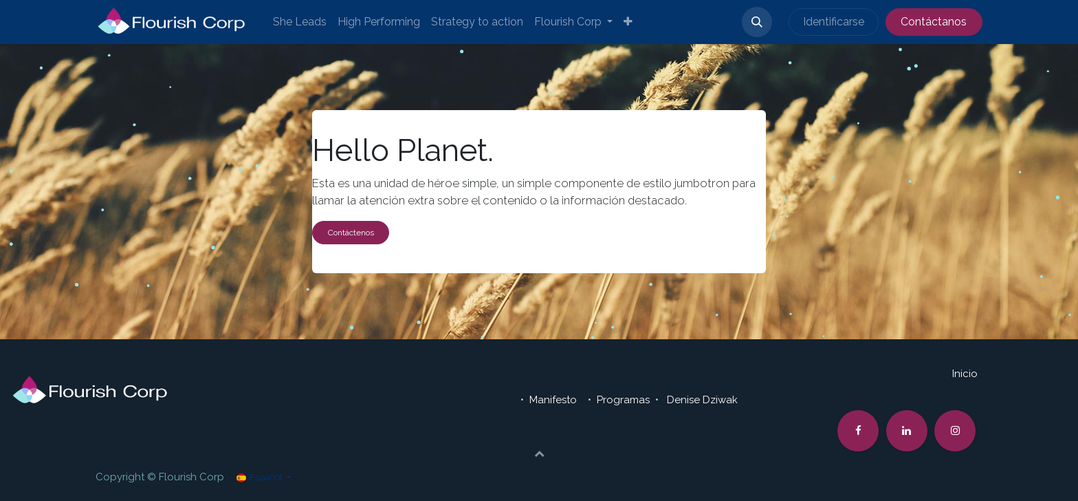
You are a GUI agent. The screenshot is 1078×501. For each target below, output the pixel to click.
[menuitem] (299, 22)
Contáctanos (934, 21)
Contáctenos (351, 232)
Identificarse (833, 21)
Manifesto (554, 400)
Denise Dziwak (702, 400)
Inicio (965, 373)
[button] (757, 22)
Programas (623, 400)
